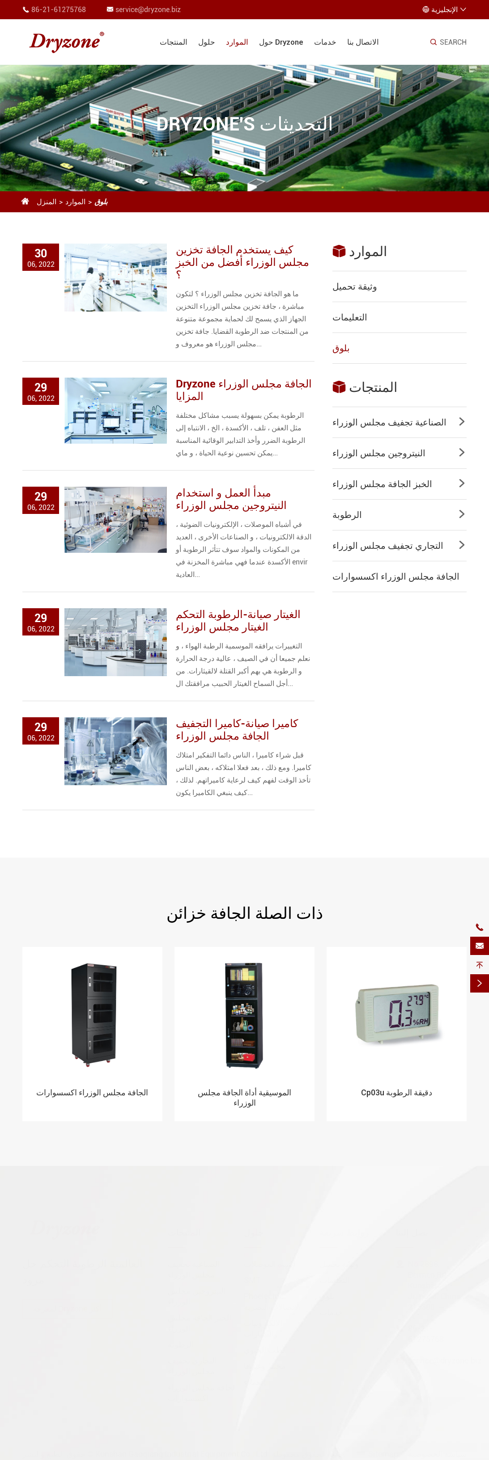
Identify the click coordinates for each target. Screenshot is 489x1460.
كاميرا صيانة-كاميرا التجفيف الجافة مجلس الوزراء (237, 729)
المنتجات (173, 42)
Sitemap (383, 1451)
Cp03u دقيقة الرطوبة (396, 1092)
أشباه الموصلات (269, 1261)
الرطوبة (347, 514)
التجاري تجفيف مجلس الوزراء (387, 545)
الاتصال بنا (363, 42)
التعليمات (349, 317)
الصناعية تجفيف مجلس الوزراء (389, 422)
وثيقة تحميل (354, 286)
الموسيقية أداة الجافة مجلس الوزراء (244, 1097)
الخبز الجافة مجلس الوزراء (382, 484)
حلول (206, 42)
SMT (252, 1277)
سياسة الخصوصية (437, 1451)
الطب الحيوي (265, 1346)
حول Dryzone (281, 42)
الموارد (237, 42)
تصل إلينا (411, 1229)
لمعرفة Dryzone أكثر (67, 1305)
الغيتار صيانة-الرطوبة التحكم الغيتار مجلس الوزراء (238, 620)
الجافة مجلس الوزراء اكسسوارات (395, 576)
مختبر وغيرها (265, 1362)
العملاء (254, 1379)
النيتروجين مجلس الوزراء (378, 453)
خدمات (325, 42)
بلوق (100, 202)
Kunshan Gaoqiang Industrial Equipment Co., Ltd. (182, 1451)
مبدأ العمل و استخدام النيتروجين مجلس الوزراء (231, 499)
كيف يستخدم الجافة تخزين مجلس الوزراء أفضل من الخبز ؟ (242, 262)
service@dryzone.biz (148, 9)
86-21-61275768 (58, 9)
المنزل (46, 202)
